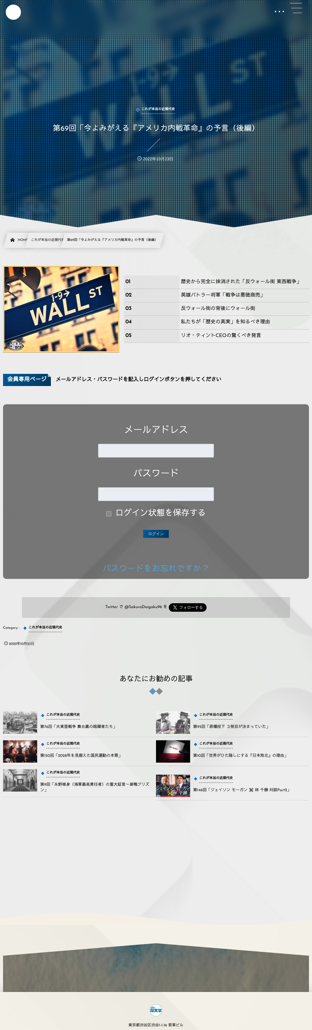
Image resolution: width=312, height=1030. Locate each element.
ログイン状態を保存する (160, 514)
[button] (296, 8)
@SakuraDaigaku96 (143, 607)
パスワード (156, 474)
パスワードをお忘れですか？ (156, 569)
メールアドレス (156, 430)
